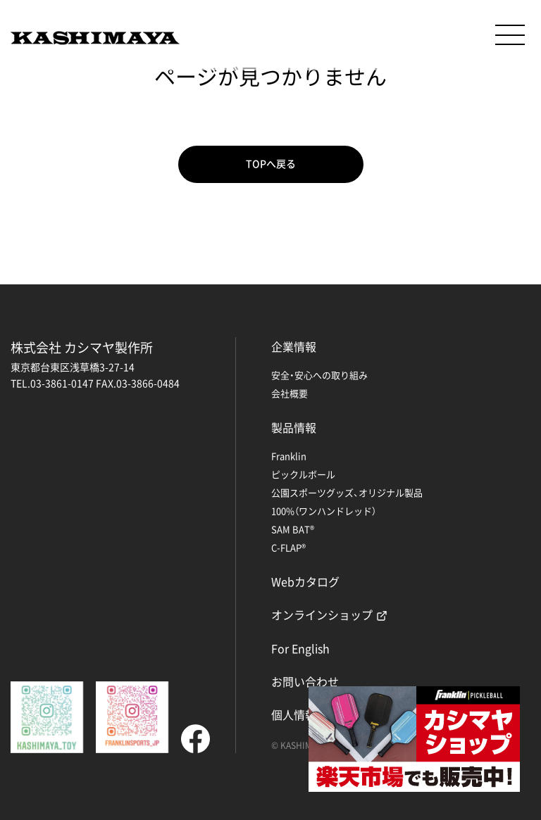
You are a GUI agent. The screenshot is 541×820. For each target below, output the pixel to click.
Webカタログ (305, 581)
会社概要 (289, 393)
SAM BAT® (292, 529)
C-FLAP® (288, 547)
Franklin (288, 455)
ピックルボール (303, 474)
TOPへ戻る (271, 164)
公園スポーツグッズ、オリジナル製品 (347, 492)
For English (300, 648)
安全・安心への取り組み (319, 374)
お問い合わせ (305, 681)
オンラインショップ (322, 614)
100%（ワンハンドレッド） (323, 510)
